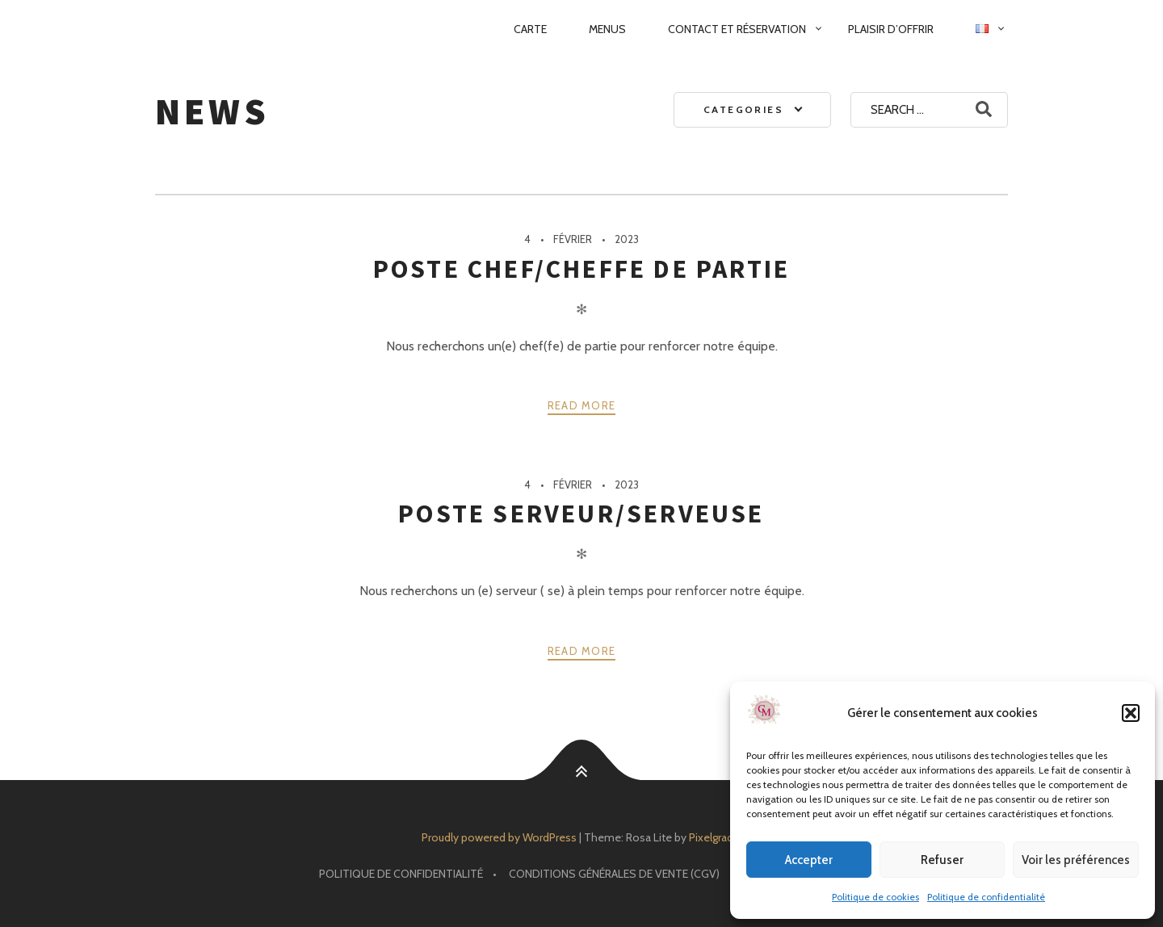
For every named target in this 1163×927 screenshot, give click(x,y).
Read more (582, 405)
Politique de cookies (875, 897)
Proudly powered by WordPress (499, 837)
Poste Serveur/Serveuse (581, 513)
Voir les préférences (1076, 860)
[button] (1131, 713)
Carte (530, 29)
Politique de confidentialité (986, 897)
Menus (607, 29)
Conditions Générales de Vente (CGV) (614, 873)
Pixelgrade (714, 837)
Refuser (942, 860)
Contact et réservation (737, 29)
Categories (743, 109)
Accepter (809, 860)
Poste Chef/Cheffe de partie (581, 269)
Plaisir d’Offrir (891, 29)
